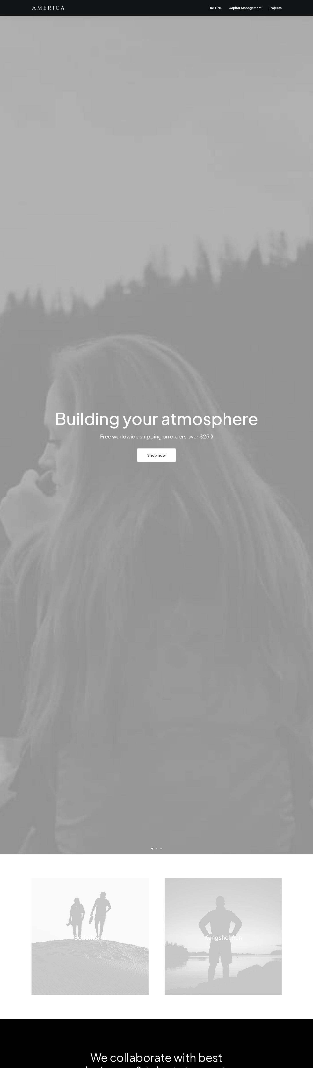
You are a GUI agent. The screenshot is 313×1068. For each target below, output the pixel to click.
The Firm (215, 8)
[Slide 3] (161, 849)
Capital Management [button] (245, 8)
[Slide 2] (156, 849)
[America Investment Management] (48, 8)
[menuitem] (216, 8)
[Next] (302, 435)
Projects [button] (275, 8)
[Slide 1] (152, 849)
